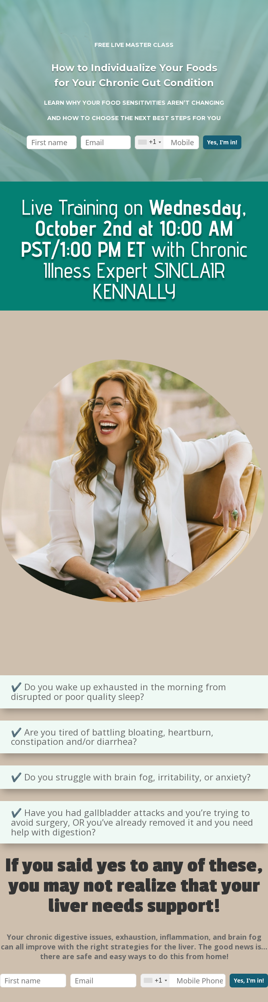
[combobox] (149, 142)
